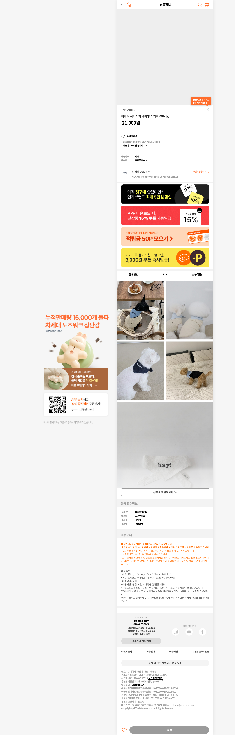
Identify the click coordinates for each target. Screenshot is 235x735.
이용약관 (173, 651)
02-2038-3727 (141, 621)
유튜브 (189, 632)
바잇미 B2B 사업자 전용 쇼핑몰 (165, 663)
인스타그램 (175, 632)
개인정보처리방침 (200, 651)
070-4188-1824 (141, 624)
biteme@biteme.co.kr (182, 705)
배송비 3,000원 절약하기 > (135, 145)
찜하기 (124, 730)
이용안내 (150, 651)
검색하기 (200, 4)
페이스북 (202, 632)
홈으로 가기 (129, 4)
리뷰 (165, 274)
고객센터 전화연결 (141, 641)
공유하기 (208, 109)
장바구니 (206, 4)
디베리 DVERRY (127, 109)
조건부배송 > (141, 160)
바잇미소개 (126, 651)
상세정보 (133, 274)
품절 (169, 730)
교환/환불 (197, 274)
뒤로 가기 (122, 4)
